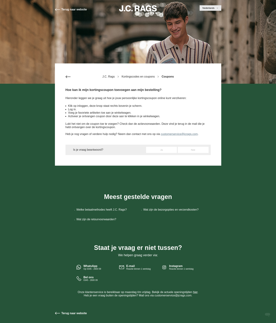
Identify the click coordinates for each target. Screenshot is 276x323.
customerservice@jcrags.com (179, 134)
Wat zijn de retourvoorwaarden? (96, 219)
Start (138, 9)
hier (195, 292)
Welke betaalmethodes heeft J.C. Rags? (101, 209)
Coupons (168, 76)
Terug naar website (74, 9)
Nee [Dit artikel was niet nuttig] (193, 150)
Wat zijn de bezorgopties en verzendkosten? (171, 209)
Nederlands (210, 8)
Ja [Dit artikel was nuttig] (161, 150)
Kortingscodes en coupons (138, 76)
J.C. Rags (108, 76)
